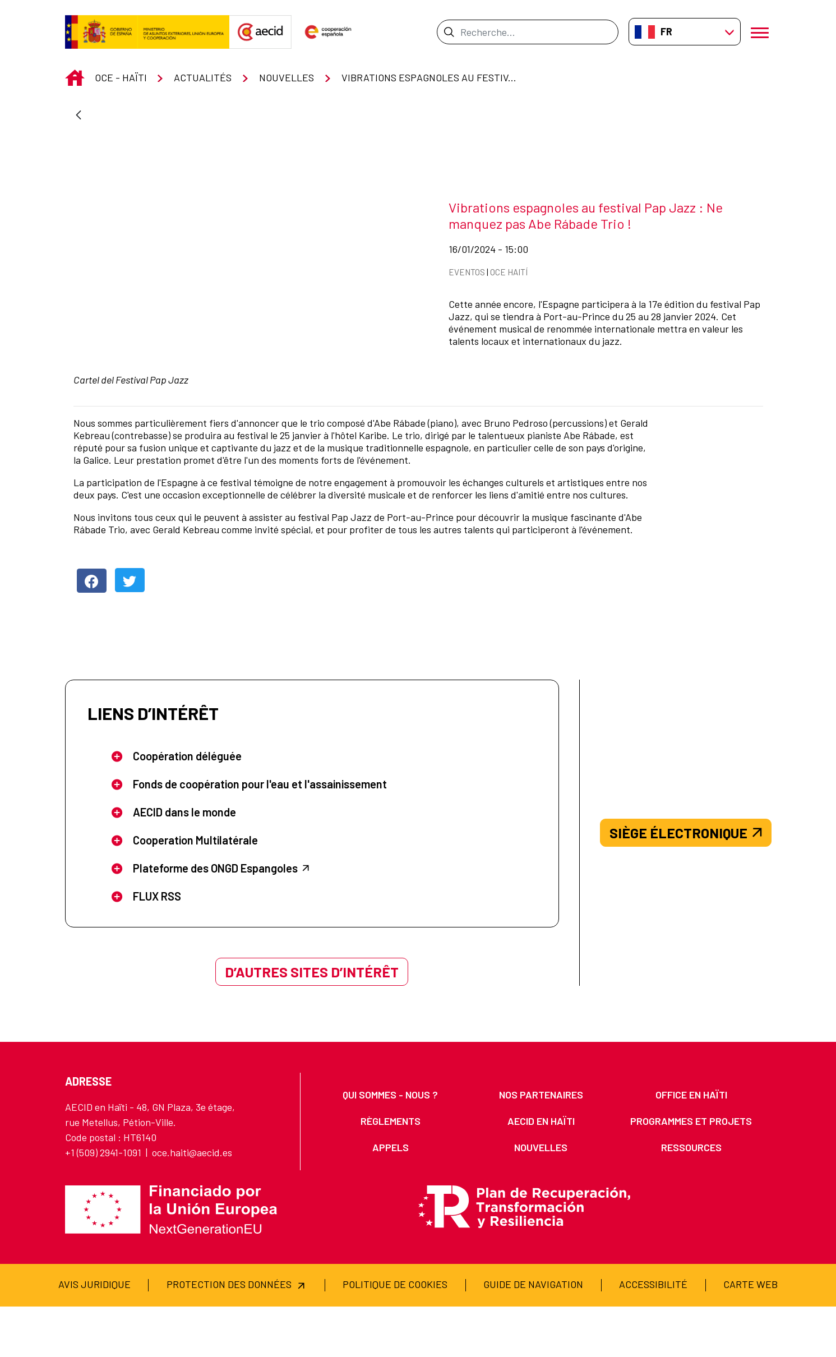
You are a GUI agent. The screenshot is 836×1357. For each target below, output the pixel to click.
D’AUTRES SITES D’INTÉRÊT (312, 1022)
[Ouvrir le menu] (761, 31)
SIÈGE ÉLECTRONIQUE (685, 883)
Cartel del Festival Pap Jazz (130, 362)
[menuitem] (390, 1145)
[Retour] (78, 116)
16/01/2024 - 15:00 (520, 240)
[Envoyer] (449, 32)
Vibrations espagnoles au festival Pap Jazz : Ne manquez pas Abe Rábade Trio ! (586, 207)
